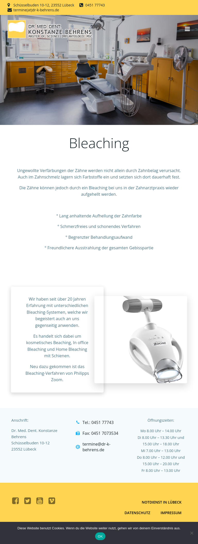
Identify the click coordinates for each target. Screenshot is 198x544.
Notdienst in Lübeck (162, 502)
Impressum (171, 512)
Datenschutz (137, 512)
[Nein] (191, 533)
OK (100, 536)
